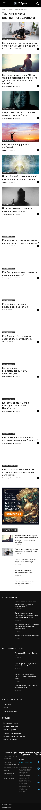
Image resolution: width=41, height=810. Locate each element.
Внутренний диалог (9, 39)
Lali (3, 310)
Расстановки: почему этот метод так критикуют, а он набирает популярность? (27, 627)
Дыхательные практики (10, 465)
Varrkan (4, 246)
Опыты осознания (8, 140)
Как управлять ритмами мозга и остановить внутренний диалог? (20, 44)
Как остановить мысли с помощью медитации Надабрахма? (15, 405)
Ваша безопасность (8, 236)
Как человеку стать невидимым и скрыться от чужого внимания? (20, 241)
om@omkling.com (25, 762)
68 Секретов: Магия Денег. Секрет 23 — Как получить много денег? (26, 676)
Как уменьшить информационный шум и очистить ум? (15, 371)
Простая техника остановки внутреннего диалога (17, 209)
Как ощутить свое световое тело (27, 636)
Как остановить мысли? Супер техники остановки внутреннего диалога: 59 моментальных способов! (19, 79)
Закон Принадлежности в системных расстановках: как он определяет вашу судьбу (26, 615)
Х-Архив (4, 150)
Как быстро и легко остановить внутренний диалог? (19, 273)
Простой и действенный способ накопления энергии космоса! (19, 177)
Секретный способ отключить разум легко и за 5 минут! (18, 114)
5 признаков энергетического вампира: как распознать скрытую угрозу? (26, 604)
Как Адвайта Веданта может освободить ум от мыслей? (17, 337)
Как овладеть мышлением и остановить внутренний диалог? (20, 439)
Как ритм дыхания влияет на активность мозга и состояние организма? (19, 472)
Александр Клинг (8, 49)
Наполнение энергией (9, 172)
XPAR (3, 342)
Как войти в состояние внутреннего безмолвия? (16, 305)
